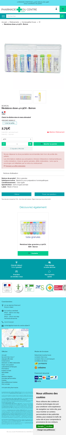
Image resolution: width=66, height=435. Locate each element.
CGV (3, 374)
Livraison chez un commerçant (45, 359)
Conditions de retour (41, 361)
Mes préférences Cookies (9, 382)
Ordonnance (6, 361)
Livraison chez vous (41, 357)
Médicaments (14, 22)
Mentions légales (7, 376)
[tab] (33, 173)
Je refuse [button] (49, 426)
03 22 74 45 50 (9, 322)
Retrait (16, 264)
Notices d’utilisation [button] (10, 173)
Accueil (4, 22)
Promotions (5, 368)
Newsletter (5, 372)
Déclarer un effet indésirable (15, 166)
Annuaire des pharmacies (10, 387)
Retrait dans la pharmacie (43, 355)
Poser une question (8, 365)
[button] (17, 139)
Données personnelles (9, 378)
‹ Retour (16, 194)
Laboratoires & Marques (9, 367)
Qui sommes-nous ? (8, 357)
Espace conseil (6, 370)
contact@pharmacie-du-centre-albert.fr (17, 326)
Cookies (4, 380)
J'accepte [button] (40, 426)
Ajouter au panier (49, 144)
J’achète (33, 253)
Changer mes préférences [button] (46, 430)
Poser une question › (49, 194)
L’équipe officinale (7, 359)
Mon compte (6, 384)
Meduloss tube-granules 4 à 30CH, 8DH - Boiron (33, 246)
